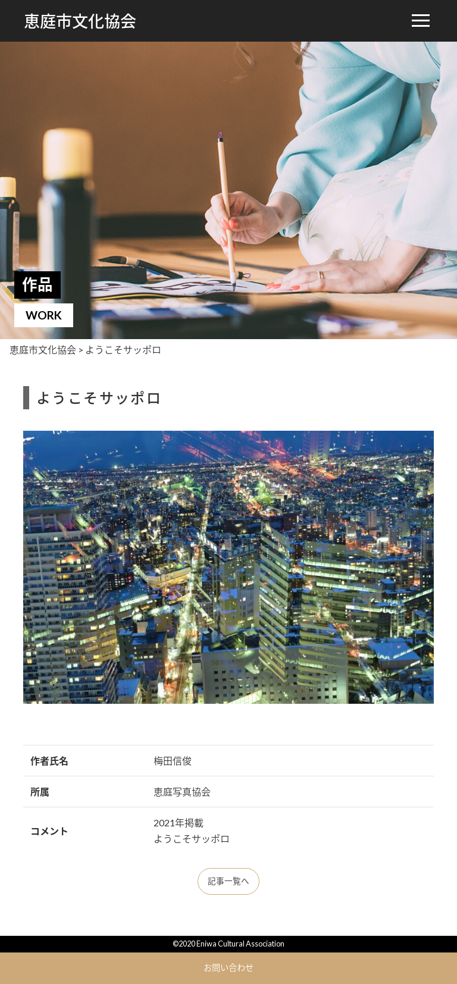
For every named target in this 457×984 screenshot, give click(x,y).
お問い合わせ (228, 968)
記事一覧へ (228, 881)
